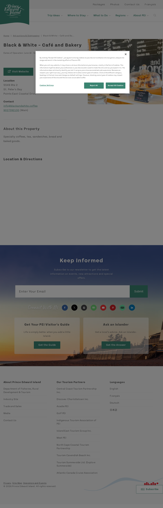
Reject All (94, 85)
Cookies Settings (47, 85)
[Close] (125, 54)
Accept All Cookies (115, 85)
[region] (82, 72)
